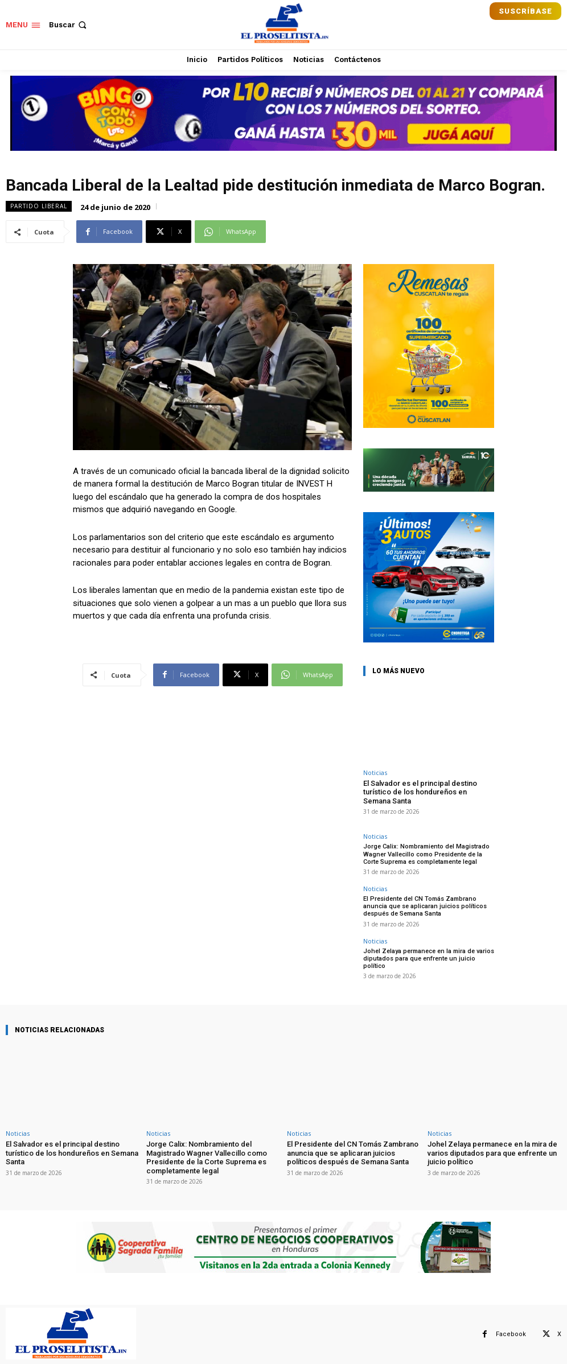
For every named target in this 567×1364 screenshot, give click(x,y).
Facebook (511, 1334)
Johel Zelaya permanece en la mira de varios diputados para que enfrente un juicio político (428, 958)
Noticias (375, 772)
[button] (69, 25)
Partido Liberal (39, 206)
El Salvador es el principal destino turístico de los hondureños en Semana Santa (420, 792)
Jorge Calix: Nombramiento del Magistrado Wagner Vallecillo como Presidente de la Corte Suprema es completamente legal (426, 854)
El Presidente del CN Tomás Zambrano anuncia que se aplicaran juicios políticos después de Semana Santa (425, 906)
